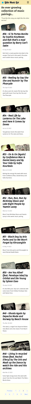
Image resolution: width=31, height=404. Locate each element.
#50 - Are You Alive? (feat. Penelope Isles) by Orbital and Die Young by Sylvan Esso (15, 277)
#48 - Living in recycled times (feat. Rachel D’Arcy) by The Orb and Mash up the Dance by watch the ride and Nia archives (15, 361)
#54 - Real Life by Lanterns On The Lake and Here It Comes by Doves (14, 120)
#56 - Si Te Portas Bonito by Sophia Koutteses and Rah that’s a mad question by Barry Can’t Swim (15, 40)
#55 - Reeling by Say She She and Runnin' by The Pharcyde (15, 80)
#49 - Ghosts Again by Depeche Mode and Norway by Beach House (15, 316)
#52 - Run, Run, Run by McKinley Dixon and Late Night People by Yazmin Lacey (14, 202)
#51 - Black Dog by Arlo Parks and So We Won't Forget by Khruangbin (15, 239)
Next (26, 394)
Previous (9, 391)
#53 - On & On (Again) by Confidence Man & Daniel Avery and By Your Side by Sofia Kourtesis (14, 160)
